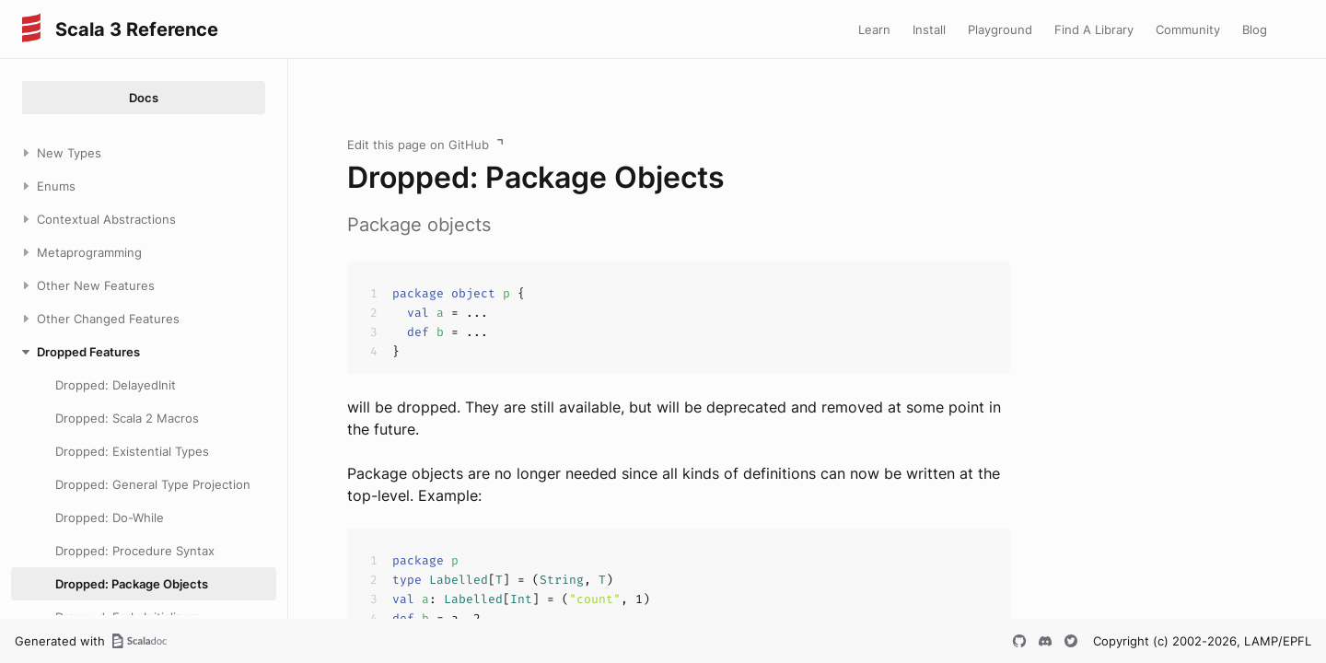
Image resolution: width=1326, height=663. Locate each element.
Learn (874, 29)
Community (1188, 29)
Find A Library (1094, 29)
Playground (1000, 29)
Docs (143, 97)
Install (929, 29)
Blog (1254, 29)
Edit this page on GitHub (418, 144)
